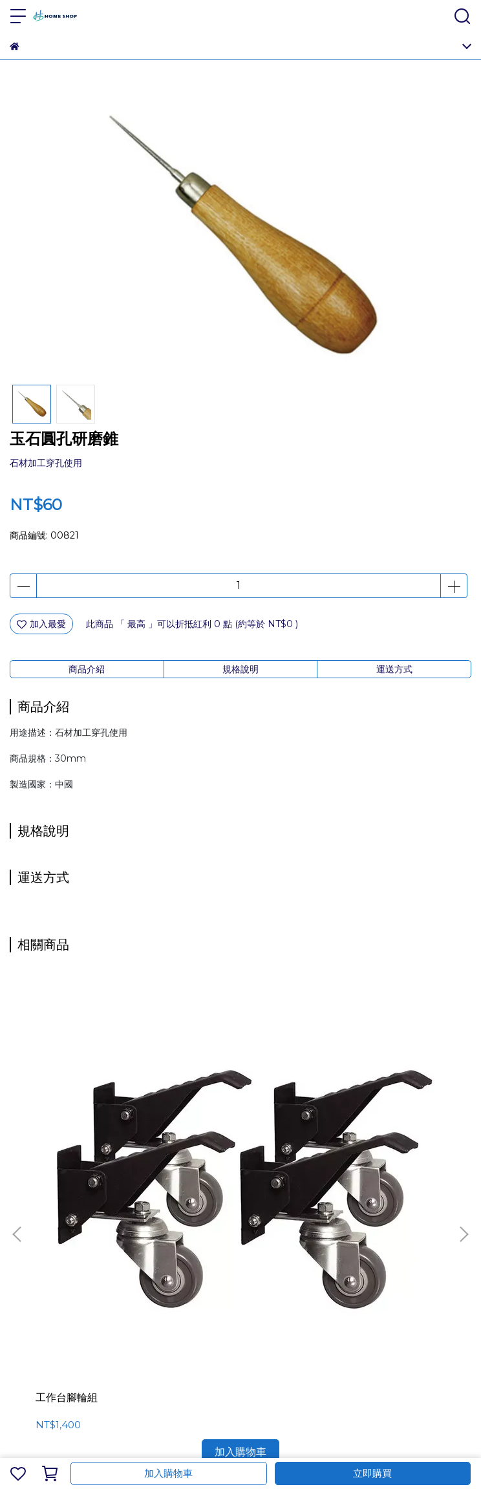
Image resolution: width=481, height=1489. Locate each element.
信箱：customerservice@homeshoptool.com (110, 1327)
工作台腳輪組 (67, 1107)
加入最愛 (41, 624)
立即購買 (372, 1473)
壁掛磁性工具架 (362, 1107)
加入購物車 (168, 1473)
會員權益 (70, 1255)
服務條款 (113, 1255)
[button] (463, 1089)
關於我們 (28, 1255)
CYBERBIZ (357, 1440)
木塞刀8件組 (210, 1107)
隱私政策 (156, 1255)
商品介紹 (87, 669)
